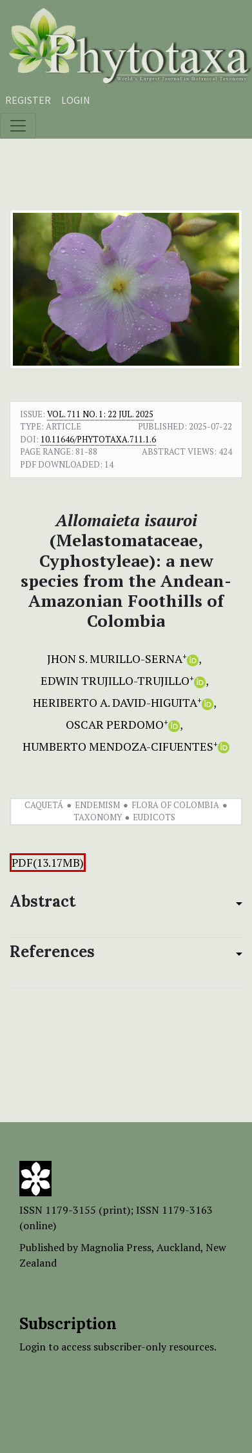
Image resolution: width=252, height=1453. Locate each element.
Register (28, 100)
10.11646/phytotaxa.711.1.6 (98, 439)
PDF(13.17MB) (48, 862)
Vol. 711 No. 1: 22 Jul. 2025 (100, 414)
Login (75, 100)
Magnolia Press (116, 1247)
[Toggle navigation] (18, 126)
